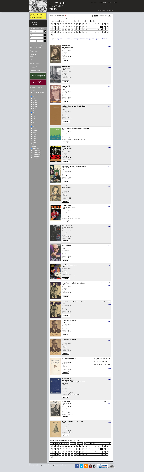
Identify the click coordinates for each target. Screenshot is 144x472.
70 (89, 29)
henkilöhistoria (60, 15)
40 (60, 26)
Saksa (90, 40)
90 (89, 32)
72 (95, 29)
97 (51, 35)
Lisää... (109, 46)
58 (54, 29)
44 (72, 26)
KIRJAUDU (110, 10)
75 (104, 29)
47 (80, 26)
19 (57, 24)
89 (86, 32)
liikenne (72, 40)
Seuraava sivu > (65, 21)
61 (63, 29)
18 (54, 24)
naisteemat (82, 40)
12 (97, 21)
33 (98, 24)
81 (63, 32)
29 (86, 24)
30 (89, 24)
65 (74, 29)
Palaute (109, 2)
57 (51, 29)
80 (60, 32)
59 (57, 29)
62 (66, 29)
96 (107, 32)
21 (63, 24)
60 (60, 29)
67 (80, 29)
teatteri (100, 40)
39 (57, 26)
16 (109, 21)
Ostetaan (115, 2)
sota (94, 40)
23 (69, 24)
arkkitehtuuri (60, 38)
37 (51, 26)
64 (72, 29)
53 (98, 26)
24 (72, 24)
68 (83, 29)
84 (72, 32)
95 (104, 32)
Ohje (95, 2)
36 (107, 24)
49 (86, 26)
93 (98, 32)
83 (69, 32)
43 (69, 26)
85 (74, 32)
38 (54, 26)
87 (80, 32)
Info (92, 2)
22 (66, 24)
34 (101, 24)
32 (95, 24)
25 (74, 24)
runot (87, 40)
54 (101, 26)
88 (83, 32)
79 (57, 32)
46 (77, 26)
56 (107, 26)
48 (83, 26)
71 (92, 29)
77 (51, 32)
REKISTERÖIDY (101, 10)
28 (83, 24)
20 (60, 24)
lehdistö (68, 40)
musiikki (77, 40)
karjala (86, 38)
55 (104, 26)
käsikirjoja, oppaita (60, 40)
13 (100, 21)
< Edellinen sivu (55, 21)
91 (92, 32)
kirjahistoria (104, 38)
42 (66, 26)
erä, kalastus (67, 38)
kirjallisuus (52, 40)
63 (69, 29)
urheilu (104, 40)
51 (92, 26)
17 (51, 24)
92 (95, 32)
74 (101, 29)
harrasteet (73, 38)
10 (91, 21)
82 (66, 32)
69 (86, 29)
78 (54, 32)
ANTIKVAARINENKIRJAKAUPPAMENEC (57, 6)
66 (77, 29)
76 (107, 29)
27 (80, 24)
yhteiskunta (52, 41)
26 (77, 24)
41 (63, 26)
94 (101, 32)
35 (104, 24)
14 (103, 21)
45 (74, 26)
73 (98, 29)
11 (94, 21)
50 (89, 26)
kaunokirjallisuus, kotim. (94, 38)
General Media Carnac (60, 465)
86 (77, 32)
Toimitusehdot (102, 2)
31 (92, 24)
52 (95, 26)
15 (106, 21)
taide (96, 40)
